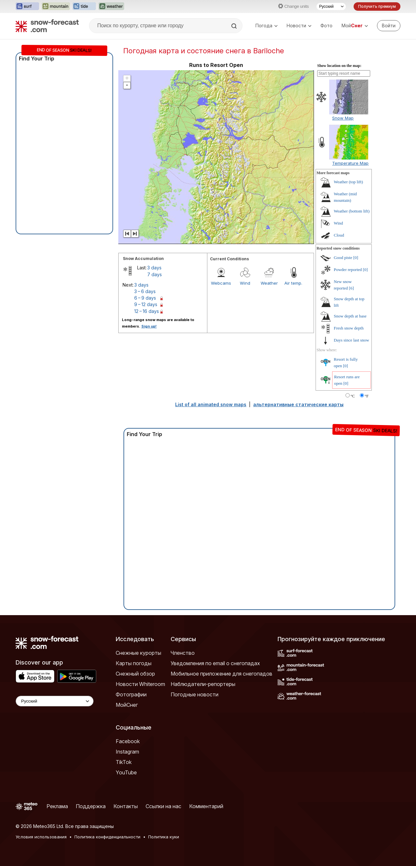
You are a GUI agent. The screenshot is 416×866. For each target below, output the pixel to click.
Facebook (128, 741)
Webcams (221, 283)
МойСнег (127, 705)
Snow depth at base (350, 316)
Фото (326, 25)
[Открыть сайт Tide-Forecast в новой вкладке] (84, 6)
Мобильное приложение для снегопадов (221, 673)
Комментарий (206, 806)
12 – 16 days (146, 311)
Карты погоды (133, 663)
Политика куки (163, 836)
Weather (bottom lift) (352, 211)
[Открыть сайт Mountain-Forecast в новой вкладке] (56, 6)
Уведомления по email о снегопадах (215, 663)
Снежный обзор (135, 673)
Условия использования (41, 836)
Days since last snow (351, 340)
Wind (245, 283)
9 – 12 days (145, 304)
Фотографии (131, 694)
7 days (154, 274)
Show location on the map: (339, 65)
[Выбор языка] (331, 6)
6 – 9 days (145, 298)
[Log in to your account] (388, 25)
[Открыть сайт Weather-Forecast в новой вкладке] (111, 6)
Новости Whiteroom (140, 684)
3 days (154, 267)
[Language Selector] (55, 701)
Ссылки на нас (163, 806)
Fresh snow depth (349, 328)
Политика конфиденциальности (107, 836)
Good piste (343, 257)
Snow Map (343, 118)
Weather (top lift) (348, 181)
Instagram (127, 751)
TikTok (124, 762)
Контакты (125, 806)
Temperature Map (350, 163)
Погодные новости (194, 694)
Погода (266, 25)
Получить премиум (377, 6)
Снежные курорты (138, 653)
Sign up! (149, 326)
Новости (299, 25)
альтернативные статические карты (298, 404)
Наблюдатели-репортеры (203, 684)
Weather (269, 283)
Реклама (57, 806)
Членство (183, 653)
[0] (355, 257)
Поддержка (91, 806)
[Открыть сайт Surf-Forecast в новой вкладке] (27, 6)
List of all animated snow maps (210, 404)
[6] (351, 288)
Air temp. (293, 283)
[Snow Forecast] (47, 25)
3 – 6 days (145, 291)
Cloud (339, 235)
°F (367, 396)
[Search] (234, 26)
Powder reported (348, 269)
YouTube (126, 772)
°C (353, 396)
